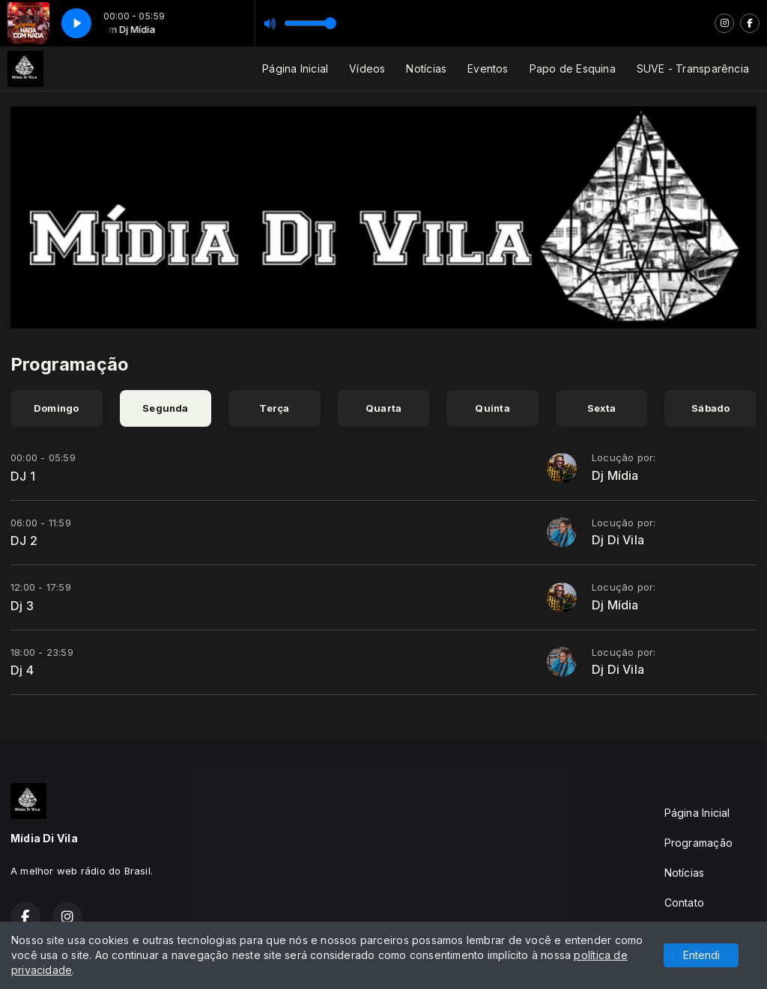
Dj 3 (22, 605)
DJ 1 (22, 476)
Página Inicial (295, 68)
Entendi (701, 955)
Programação (698, 842)
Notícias (426, 68)
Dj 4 (22, 670)
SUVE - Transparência (693, 68)
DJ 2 (23, 540)
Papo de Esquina (573, 68)
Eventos (487, 68)
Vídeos (367, 68)
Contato (684, 902)
